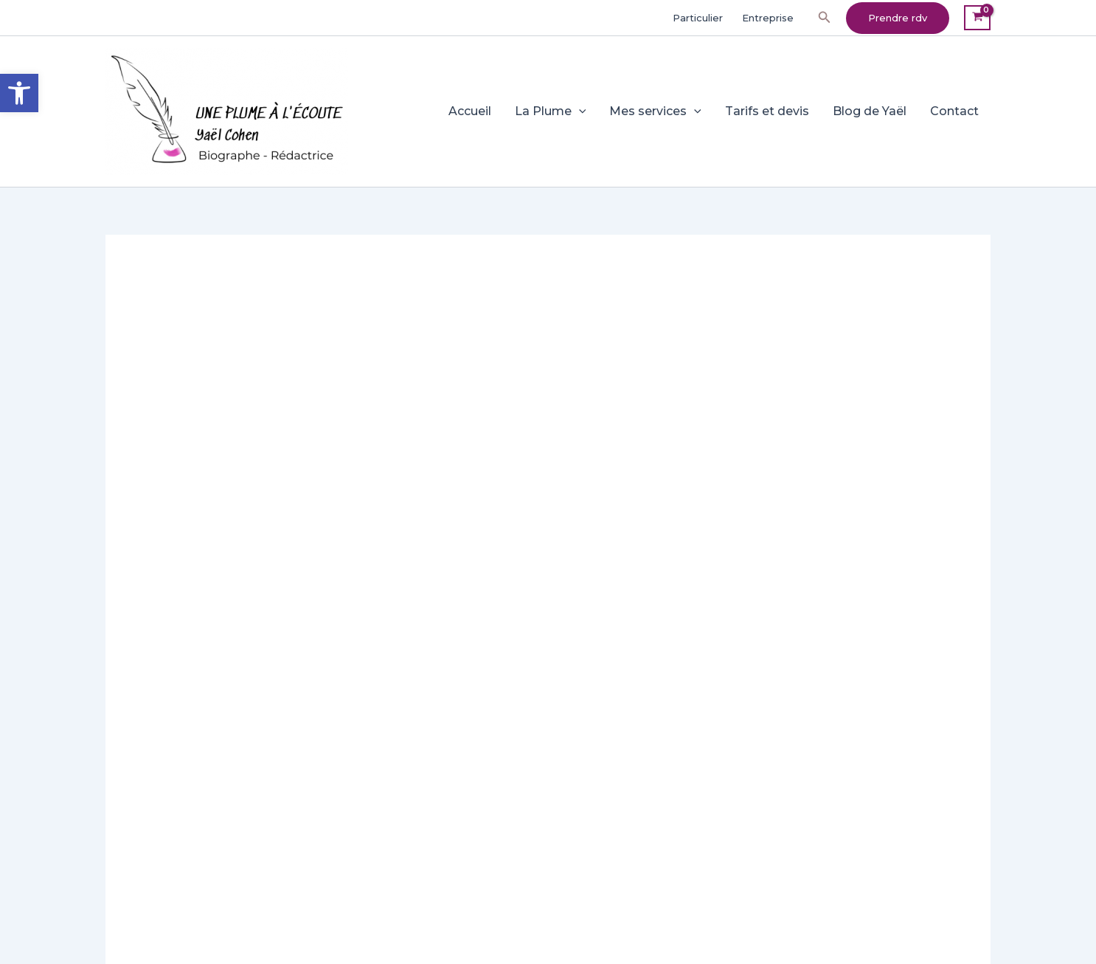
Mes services (655, 111)
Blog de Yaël (869, 111)
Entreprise (768, 18)
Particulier (698, 18)
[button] (824, 17)
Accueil (469, 111)
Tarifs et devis (767, 111)
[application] (579, 111)
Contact (954, 111)
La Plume (550, 111)
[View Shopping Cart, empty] (977, 18)
